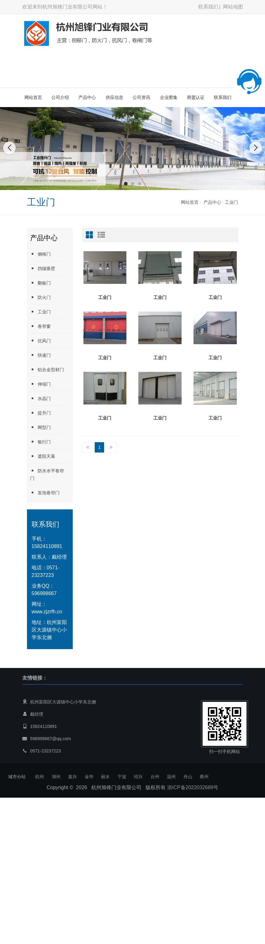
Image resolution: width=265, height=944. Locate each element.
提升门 (40, 412)
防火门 (40, 297)
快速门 (40, 355)
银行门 (40, 441)
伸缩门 (40, 384)
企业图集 (169, 97)
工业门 (231, 202)
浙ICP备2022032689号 (193, 787)
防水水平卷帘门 (47, 474)
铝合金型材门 (47, 369)
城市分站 (17, 776)
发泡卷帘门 (45, 492)
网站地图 (233, 6)
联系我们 (208, 6)
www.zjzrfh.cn (47, 611)
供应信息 (114, 97)
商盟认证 (195, 97)
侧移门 (40, 254)
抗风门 (40, 340)
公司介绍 (60, 97)
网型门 (40, 427)
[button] (126, 184)
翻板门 (40, 282)
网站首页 (33, 97)
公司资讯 (141, 97)
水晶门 (40, 398)
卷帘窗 (40, 326)
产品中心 (87, 97)
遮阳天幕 (42, 456)
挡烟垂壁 (42, 268)
